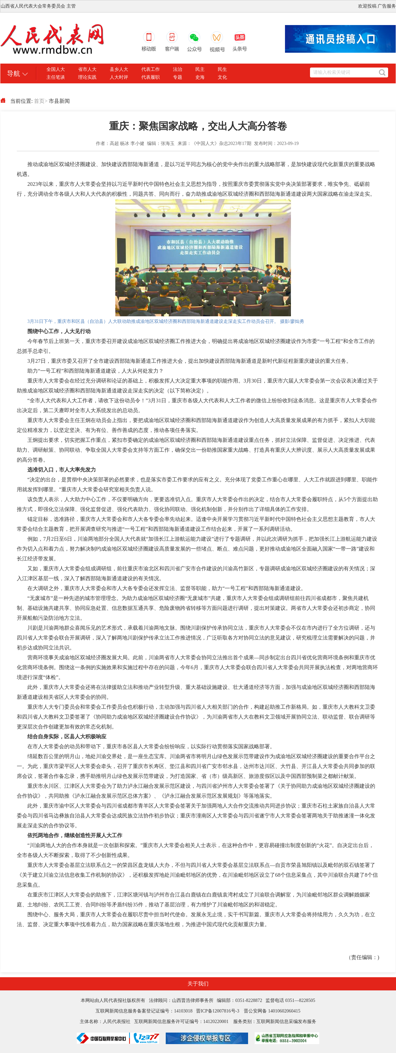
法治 (177, 69)
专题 (177, 77)
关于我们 (198, 983)
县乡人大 (119, 69)
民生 (222, 69)
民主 (200, 69)
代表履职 (150, 77)
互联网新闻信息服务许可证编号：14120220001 (181, 1021)
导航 (13, 73)
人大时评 (119, 77)
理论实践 (87, 77)
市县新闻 (59, 101)
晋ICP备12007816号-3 (217, 1011)
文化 (222, 77)
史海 (200, 77)
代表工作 (150, 69)
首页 (40, 101)
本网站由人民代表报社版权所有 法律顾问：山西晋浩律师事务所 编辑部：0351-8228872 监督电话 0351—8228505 (198, 1000)
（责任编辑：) (362, 957)
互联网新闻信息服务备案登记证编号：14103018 (146, 1011)
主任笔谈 (55, 77)
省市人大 (87, 69)
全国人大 (55, 69)
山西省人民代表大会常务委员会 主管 (38, 6)
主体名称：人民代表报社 (107, 1021)
